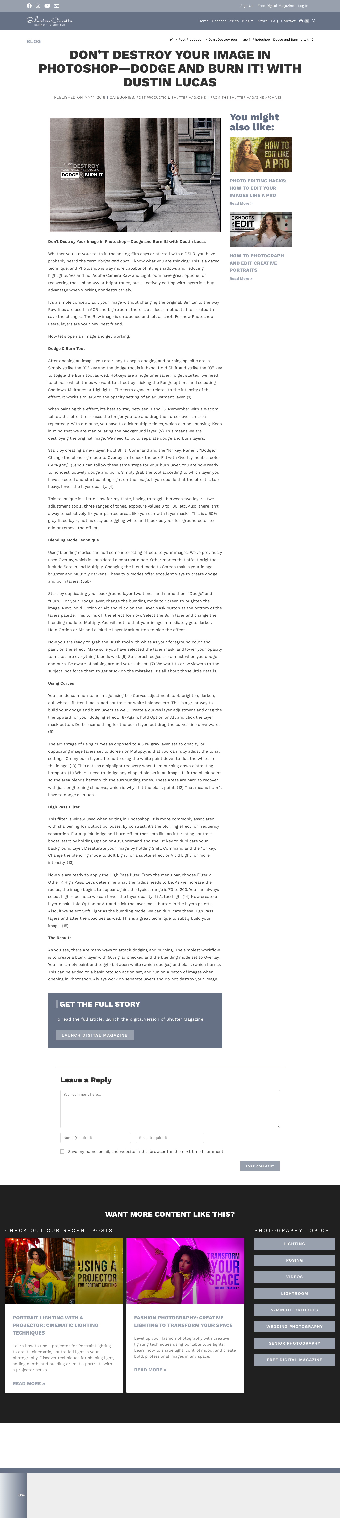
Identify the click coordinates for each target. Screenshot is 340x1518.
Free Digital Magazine (276, 6)
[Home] (171, 39)
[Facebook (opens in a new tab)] (30, 5)
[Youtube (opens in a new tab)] (47, 5)
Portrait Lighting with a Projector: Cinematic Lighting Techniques (58, 1325)
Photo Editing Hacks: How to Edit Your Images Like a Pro (260, 188)
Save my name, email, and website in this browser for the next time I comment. (146, 1151)
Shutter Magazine (186, 97)
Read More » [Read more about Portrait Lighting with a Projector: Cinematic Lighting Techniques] (29, 1383)
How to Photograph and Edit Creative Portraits (258, 262)
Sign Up (247, 6)
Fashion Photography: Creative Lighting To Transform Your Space (181, 1325)
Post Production (145, 97)
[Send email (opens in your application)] (56, 6)
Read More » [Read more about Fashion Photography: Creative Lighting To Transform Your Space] (150, 1377)
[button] (294, 1293)
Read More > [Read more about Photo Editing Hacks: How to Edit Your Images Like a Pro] (241, 203)
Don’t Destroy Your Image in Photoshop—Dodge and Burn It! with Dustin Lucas (270, 39)
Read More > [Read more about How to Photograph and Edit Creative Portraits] (241, 277)
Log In (303, 6)
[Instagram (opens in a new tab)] (38, 5)
